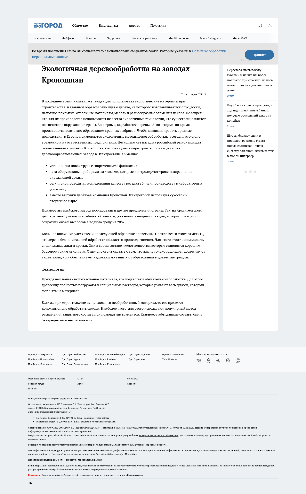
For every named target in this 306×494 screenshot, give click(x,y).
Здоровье (113, 38)
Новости (131, 383)
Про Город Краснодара (107, 364)
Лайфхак (68, 38)
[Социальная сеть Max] (238, 360)
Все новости (42, 38)
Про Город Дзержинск (40, 354)
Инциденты (108, 25)
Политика (158, 25)
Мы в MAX (239, 38)
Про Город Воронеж (139, 354)
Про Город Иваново (173, 354)
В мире (91, 38)
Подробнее (131, 454)
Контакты (132, 378)
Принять (259, 55)
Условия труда (36, 383)
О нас (80, 378)
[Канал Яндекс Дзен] (228, 360)
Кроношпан (93, 148)
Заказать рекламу (144, 38)
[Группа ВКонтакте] (199, 360)
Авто (80, 383)
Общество (80, 25)
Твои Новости (169, 359)
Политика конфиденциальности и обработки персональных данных (65, 459)
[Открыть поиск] (260, 25)
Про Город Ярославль (40, 364)
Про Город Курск (71, 359)
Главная (32, 388)
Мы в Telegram (210, 38)
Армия (134, 25)
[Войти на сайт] (270, 25)
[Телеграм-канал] (218, 360)
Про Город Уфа (137, 359)
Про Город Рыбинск (106, 359)
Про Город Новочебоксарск (110, 354)
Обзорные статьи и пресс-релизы (46, 378)
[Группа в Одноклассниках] (208, 360)
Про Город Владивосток (75, 364)
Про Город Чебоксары (74, 354)
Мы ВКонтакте (178, 38)
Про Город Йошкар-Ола (41, 359)
